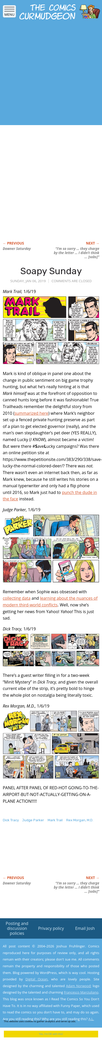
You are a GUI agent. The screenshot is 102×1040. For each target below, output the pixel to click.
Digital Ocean (37, 979)
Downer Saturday (17, 248)
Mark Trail (55, 820)
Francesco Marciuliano (81, 992)
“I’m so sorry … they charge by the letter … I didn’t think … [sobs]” (76, 252)
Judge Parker (33, 820)
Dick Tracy (11, 820)
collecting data (17, 598)
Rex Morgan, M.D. (79, 820)
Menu (9, 13)
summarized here (31, 413)
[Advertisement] (48, 74)
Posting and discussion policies (17, 928)
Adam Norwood (78, 986)
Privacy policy (51, 928)
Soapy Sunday (51, 271)
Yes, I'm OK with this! (51, 1034)
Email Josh (85, 928)
